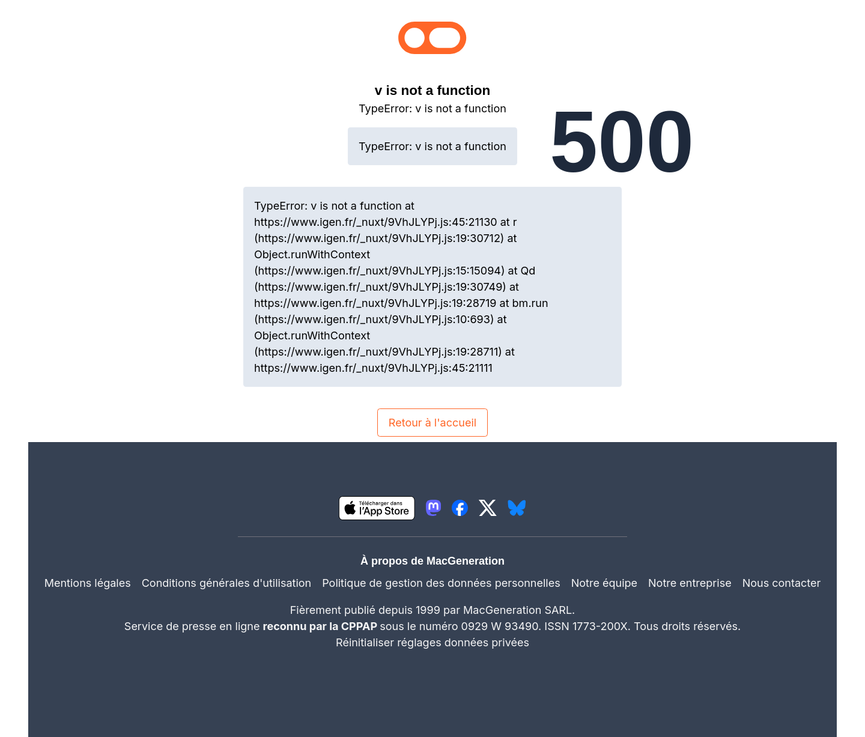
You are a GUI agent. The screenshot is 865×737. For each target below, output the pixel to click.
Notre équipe (604, 583)
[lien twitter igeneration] (488, 508)
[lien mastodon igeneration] (433, 508)
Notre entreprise (690, 583)
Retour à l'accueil (432, 422)
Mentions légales (87, 583)
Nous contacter (781, 583)
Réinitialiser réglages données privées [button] (432, 642)
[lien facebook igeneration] (460, 508)
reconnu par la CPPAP (321, 626)
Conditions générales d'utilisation (226, 583)
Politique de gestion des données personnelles (441, 583)
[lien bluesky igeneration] (517, 508)
